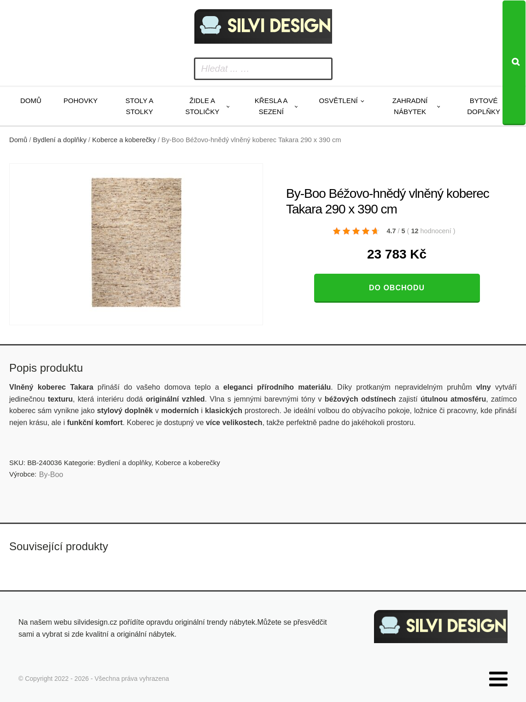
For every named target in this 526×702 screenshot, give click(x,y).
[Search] (514, 62)
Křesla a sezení (271, 106)
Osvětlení (338, 100)
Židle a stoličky (202, 106)
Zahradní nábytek (410, 106)
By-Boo (51, 474)
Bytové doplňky (483, 106)
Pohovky (81, 100)
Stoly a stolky (139, 106)
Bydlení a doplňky (60, 140)
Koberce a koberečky (124, 140)
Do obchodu (397, 288)
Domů (30, 100)
